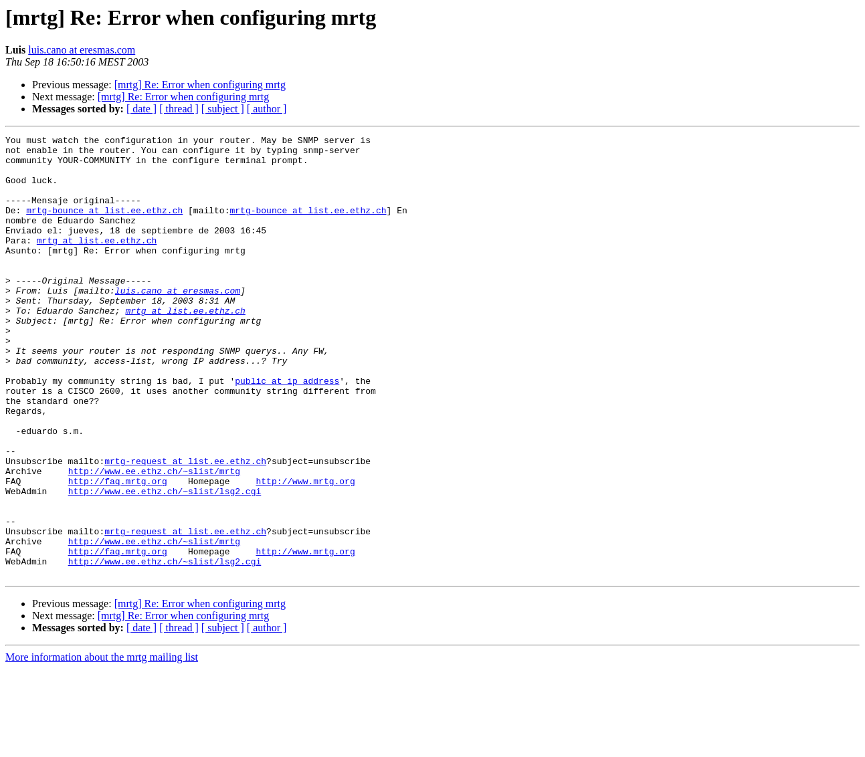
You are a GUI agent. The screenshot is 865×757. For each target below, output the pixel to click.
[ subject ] (222, 108)
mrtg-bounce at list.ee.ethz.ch (104, 226)
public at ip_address (287, 431)
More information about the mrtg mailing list (101, 745)
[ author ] (267, 108)
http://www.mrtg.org (305, 551)
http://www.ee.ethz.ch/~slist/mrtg (154, 539)
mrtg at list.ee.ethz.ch (97, 262)
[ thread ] (179, 108)
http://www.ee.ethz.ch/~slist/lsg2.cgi (165, 563)
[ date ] (141, 108)
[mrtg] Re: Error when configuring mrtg (200, 84)
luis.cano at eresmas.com (81, 50)
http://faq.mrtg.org (117, 551)
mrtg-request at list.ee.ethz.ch (185, 527)
